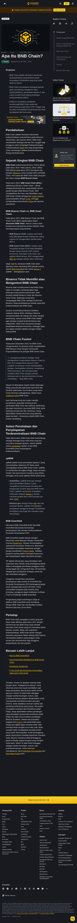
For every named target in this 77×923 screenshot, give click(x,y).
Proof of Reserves (63, 829)
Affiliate (60, 814)
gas (34, 503)
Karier (4, 816)
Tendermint (17, 543)
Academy (23, 829)
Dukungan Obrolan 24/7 (65, 838)
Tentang (4, 814)
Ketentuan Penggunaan (32, 751)
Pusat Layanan (62, 841)
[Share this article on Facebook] (60, 23)
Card (22, 826)
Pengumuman (6, 819)
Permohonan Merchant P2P (47, 814)
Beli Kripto (24, 816)
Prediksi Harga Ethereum (47, 857)
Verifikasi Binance (63, 852)
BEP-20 (12, 259)
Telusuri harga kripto (45, 842)
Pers (3, 824)
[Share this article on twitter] (54, 23)
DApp (31, 201)
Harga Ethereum (44, 847)
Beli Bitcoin (43, 864)
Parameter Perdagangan (65, 855)
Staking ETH (24, 839)
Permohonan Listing (45, 821)
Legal (3, 826)
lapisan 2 (37, 269)
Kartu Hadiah (24, 831)
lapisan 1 (29, 494)
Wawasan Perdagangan (65, 826)
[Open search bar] (60, 3)
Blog (3, 837)
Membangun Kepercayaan (9, 834)
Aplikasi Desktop (7, 849)
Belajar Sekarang (59, 10)
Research (23, 847)
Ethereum (17, 173)
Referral (60, 816)
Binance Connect (44, 828)
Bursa (22, 814)
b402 (41, 831)
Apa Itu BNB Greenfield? (19, 656)
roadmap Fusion (12, 396)
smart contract (38, 196)
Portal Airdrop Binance (64, 858)
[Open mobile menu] (72, 3)
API (59, 850)
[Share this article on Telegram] (66, 23)
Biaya (59, 847)
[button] (73, 4)
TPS (16, 499)
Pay (22, 819)
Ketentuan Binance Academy (47, 913)
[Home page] (33, 3)
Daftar (66, 3)
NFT (22, 842)
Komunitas (5, 839)
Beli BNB (42, 866)
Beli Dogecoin (43, 871)
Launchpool (24, 834)
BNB (59, 819)
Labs (41, 826)
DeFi (22, 148)
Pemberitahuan (6, 844)
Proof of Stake (28, 551)
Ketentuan (5, 829)
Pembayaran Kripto (26, 821)
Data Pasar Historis (63, 824)
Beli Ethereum (44, 874)
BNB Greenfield (18, 269)
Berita (4, 821)
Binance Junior (25, 824)
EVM (28, 199)
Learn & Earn (43, 840)
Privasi (4, 831)
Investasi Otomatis (26, 837)
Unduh (4, 847)
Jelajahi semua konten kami (38, 800)
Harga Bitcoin (43, 845)
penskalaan (16, 446)
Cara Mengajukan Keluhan (65, 864)
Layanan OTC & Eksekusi (65, 821)
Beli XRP (42, 869)
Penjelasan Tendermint (18, 666)
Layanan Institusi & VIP (46, 823)
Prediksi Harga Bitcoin (46, 854)
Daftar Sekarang (64, 165)
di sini (19, 722)
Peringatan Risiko (13, 754)
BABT (22, 844)
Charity (23, 849)
